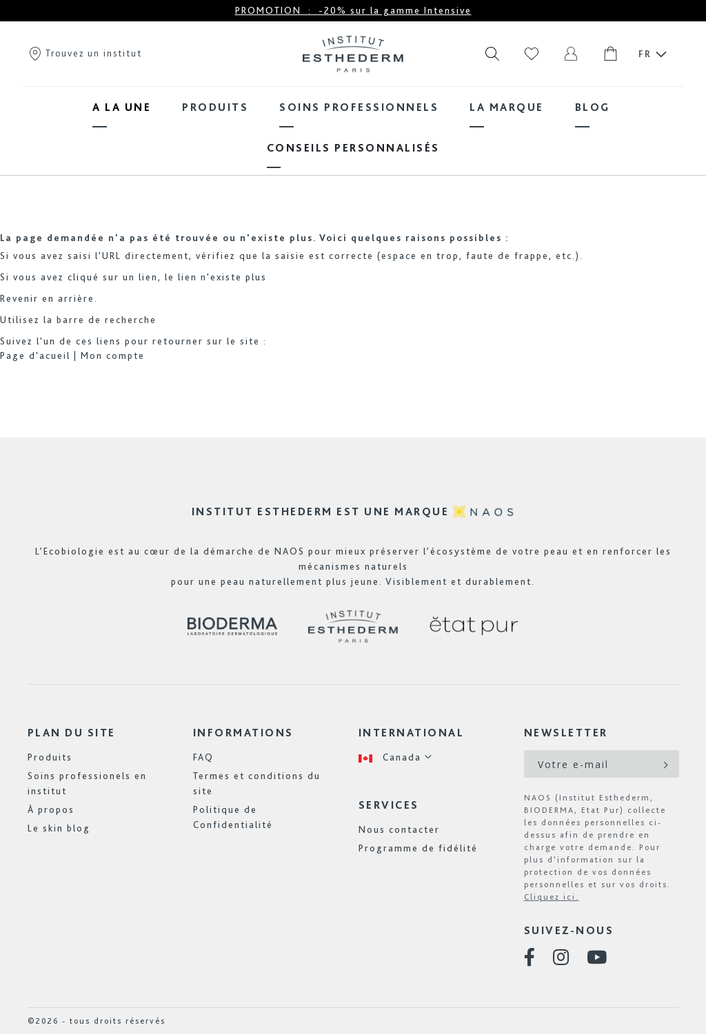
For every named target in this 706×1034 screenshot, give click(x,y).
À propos (51, 809)
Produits (50, 757)
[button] (396, 757)
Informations (243, 732)
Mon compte (113, 355)
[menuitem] (121, 107)
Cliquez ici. (551, 897)
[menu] (353, 127)
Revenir (19, 298)
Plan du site (72, 732)
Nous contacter (399, 829)
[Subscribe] (664, 764)
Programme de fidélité (418, 848)
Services (389, 804)
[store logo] (353, 53)
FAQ (203, 757)
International (412, 732)
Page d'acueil (35, 355)
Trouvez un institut (85, 53)
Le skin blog (59, 828)
